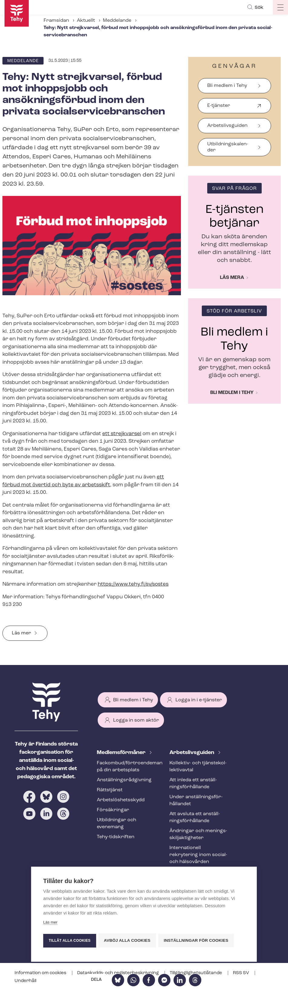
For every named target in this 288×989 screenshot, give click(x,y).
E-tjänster (218, 108)
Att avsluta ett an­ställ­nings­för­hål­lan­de (194, 817)
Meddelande (117, 20)
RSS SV (241, 973)
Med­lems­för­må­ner (122, 753)
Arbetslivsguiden (227, 125)
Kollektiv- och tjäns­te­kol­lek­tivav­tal (198, 766)
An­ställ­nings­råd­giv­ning (124, 780)
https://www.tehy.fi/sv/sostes (133, 584)
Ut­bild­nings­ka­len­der (227, 147)
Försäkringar (113, 810)
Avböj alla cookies (128, 940)
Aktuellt (86, 20)
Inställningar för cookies (197, 940)
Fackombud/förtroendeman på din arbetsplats (126, 766)
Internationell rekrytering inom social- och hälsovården (198, 854)
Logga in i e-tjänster (198, 700)
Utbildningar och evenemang (116, 823)
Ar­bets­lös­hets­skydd (121, 800)
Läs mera (232, 277)
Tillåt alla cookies (69, 940)
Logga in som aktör (136, 720)
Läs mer (21, 633)
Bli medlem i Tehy (227, 85)
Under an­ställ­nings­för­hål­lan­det (196, 800)
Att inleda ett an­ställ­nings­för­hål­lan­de (193, 783)
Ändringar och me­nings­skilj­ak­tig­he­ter (198, 834)
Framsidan (56, 20)
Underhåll (25, 981)
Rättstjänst (110, 790)
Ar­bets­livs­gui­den (192, 753)
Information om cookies (41, 973)
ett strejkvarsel (121, 433)
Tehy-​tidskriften (115, 837)
